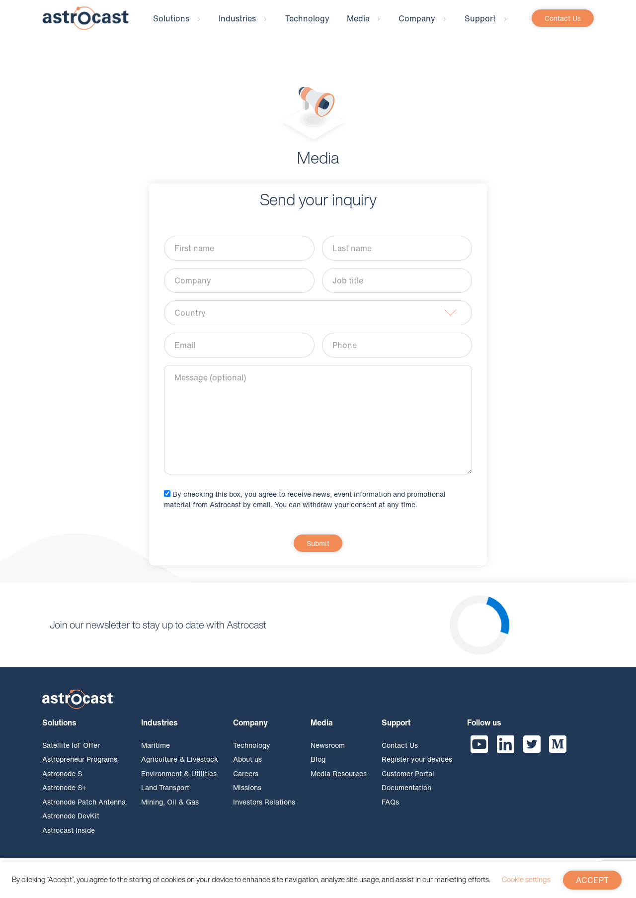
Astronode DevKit (70, 823)
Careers (245, 781)
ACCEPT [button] (592, 880)
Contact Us (563, 25)
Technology (307, 26)
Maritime (155, 752)
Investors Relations (264, 809)
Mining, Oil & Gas (170, 809)
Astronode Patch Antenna (84, 809)
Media (358, 26)
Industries (237, 26)
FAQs (390, 809)
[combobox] (318, 320)
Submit (318, 550)
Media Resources (339, 781)
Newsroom (328, 752)
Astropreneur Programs (79, 766)
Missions (247, 795)
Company (416, 26)
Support (480, 26)
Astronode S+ (64, 795)
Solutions (171, 26)
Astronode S (62, 781)
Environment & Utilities (179, 781)
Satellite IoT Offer (71, 752)
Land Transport (165, 795)
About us (247, 766)
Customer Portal (408, 781)
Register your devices (417, 766)
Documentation (406, 795)
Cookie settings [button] (526, 879)
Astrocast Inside (68, 837)
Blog (318, 766)
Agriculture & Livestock (179, 766)
